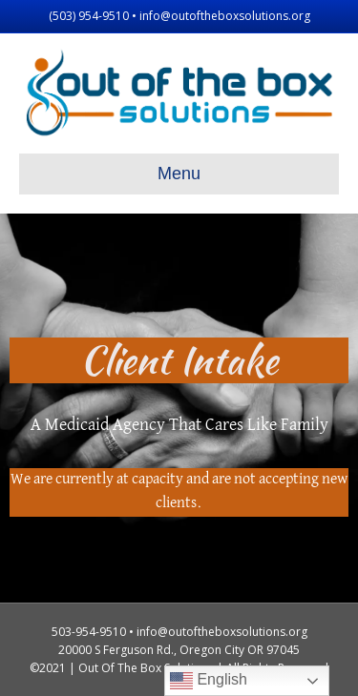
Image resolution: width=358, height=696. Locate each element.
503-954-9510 (89, 632)
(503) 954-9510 (89, 16)
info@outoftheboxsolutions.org (224, 16)
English (208, 680)
